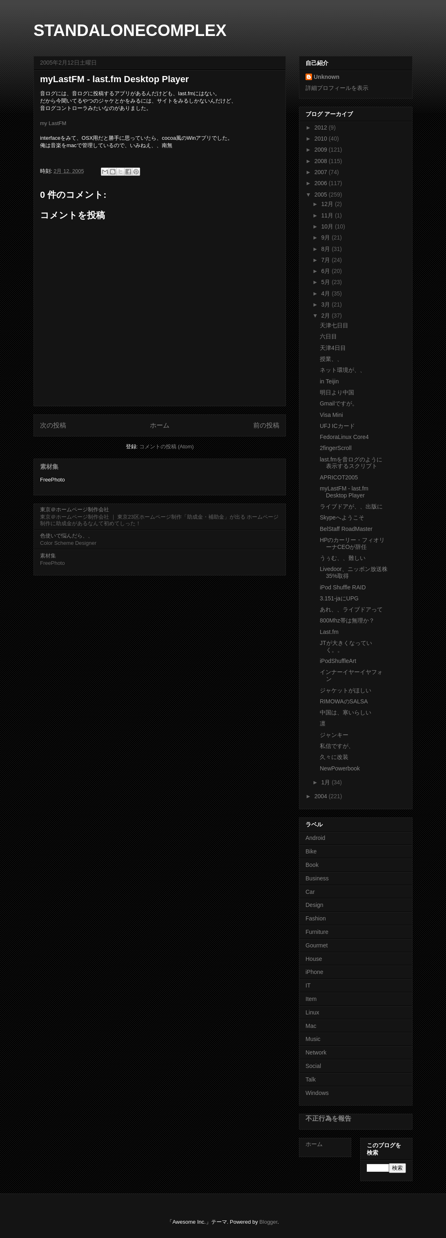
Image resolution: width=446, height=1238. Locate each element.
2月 (326, 315)
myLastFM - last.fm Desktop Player (344, 492)
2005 (321, 194)
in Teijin (329, 381)
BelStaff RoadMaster (346, 529)
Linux (312, 1012)
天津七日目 (334, 325)
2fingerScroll (336, 448)
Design (314, 905)
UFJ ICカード (337, 426)
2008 (321, 161)
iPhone (314, 972)
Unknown (326, 77)
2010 (321, 138)
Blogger (268, 1222)
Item (311, 999)
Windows (317, 1093)
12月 (327, 204)
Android (315, 838)
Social (313, 1066)
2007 (321, 172)
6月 (326, 271)
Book (312, 865)
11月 (327, 215)
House (314, 959)
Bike (311, 851)
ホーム (159, 425)
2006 (321, 183)
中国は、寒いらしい (345, 712)
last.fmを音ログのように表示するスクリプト (351, 463)
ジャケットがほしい (345, 690)
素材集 (49, 466)
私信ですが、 (337, 746)
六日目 (328, 336)
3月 (326, 304)
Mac (311, 1026)
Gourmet (317, 945)
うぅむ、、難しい (343, 558)
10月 (327, 226)
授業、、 (331, 359)
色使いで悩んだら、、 (66, 536)
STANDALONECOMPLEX (130, 30)
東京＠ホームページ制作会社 (74, 509)
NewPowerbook (340, 768)
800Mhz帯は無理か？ (347, 620)
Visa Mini (331, 415)
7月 (326, 260)
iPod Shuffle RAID (343, 587)
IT (308, 985)
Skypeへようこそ (342, 517)
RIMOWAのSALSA (344, 701)
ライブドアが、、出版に (351, 506)
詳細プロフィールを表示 (337, 88)
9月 (326, 237)
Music (313, 1039)
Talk (311, 1079)
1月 (326, 782)
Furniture (317, 932)
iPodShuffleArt (338, 661)
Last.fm (329, 632)
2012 (321, 127)
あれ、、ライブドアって (351, 609)
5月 (326, 282)
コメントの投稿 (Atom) (166, 446)
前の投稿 (266, 425)
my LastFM (53, 123)
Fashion (316, 918)
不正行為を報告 (328, 1118)
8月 (326, 249)
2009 (321, 149)
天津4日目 (333, 348)
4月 (326, 293)
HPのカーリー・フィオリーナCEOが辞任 (352, 543)
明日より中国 (337, 392)
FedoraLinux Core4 (344, 437)
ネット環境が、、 (343, 370)
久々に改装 (334, 757)
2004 (321, 796)
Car (310, 892)
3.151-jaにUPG (339, 598)
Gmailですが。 (339, 403)
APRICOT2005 (339, 477)
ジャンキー (334, 735)
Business (317, 878)
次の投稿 (53, 425)
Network (316, 1052)
